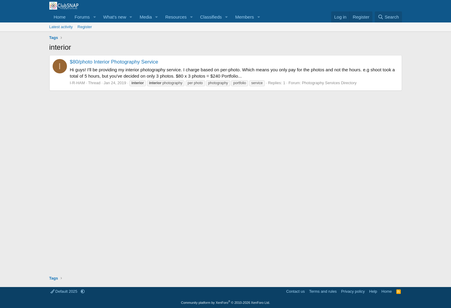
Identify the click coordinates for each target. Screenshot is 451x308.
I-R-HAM (77, 83)
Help (373, 291)
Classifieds (211, 16)
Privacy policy (353, 291)
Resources (176, 16)
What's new (114, 16)
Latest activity (61, 27)
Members (244, 16)
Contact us (295, 291)
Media (146, 16)
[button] (94, 16)
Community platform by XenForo (225, 302)
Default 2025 (65, 291)
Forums (82, 16)
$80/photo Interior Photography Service (114, 62)
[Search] (388, 16)
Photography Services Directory (329, 83)
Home (60, 16)
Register (84, 27)
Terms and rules (323, 291)
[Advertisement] (225, 181)
